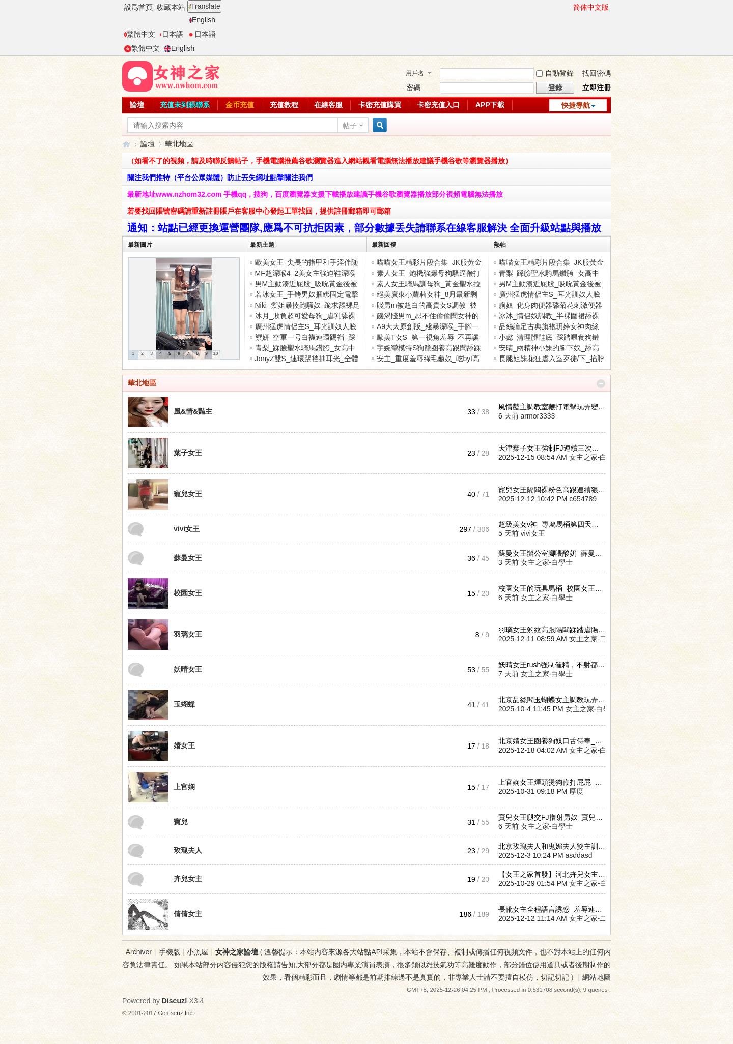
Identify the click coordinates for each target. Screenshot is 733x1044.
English (202, 20)
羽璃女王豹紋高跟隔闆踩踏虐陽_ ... (554, 629)
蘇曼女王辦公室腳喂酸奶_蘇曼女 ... (554, 553)
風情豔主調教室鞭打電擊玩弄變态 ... (555, 407)
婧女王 (184, 745)
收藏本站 (171, 7)
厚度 (576, 791)
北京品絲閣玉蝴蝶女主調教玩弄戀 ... (555, 700)
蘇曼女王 (188, 558)
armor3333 (538, 416)
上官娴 (184, 787)
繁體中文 (139, 34)
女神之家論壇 (126, 144)
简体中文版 (591, 7)
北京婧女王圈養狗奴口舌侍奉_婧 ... (554, 741)
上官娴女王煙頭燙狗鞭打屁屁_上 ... (554, 782)
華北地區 (142, 383)
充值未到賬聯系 (185, 105)
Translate (204, 6)
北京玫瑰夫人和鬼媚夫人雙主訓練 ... (555, 846)
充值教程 (284, 105)
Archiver (139, 952)
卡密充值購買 (379, 105)
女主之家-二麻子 (595, 639)
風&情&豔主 (193, 411)
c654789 (583, 499)
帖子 (350, 126)
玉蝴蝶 (184, 704)
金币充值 (239, 105)
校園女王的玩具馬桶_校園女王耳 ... (554, 588)
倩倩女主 (188, 914)
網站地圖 (596, 977)
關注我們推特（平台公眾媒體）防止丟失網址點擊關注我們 (220, 177)
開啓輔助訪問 (568, 7)
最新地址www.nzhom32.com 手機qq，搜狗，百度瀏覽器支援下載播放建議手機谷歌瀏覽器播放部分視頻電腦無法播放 (315, 194)
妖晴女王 (188, 669)
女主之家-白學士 (595, 457)
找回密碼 (596, 73)
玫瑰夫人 (188, 850)
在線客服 (328, 105)
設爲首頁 (138, 7)
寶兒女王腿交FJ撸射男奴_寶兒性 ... (554, 817)
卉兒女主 (188, 879)
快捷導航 (575, 105)
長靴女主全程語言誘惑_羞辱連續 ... (554, 909)
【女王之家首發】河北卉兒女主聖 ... (555, 874)
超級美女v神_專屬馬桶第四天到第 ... (555, 524)
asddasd (579, 855)
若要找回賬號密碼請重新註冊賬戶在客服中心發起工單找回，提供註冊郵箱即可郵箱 (259, 211)
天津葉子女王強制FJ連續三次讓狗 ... (556, 448)
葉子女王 (188, 453)
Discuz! (174, 1001)
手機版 (169, 952)
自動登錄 (555, 73)
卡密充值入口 (438, 105)
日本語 (171, 34)
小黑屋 (197, 952)
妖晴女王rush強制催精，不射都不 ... (555, 665)
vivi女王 (187, 529)
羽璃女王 (188, 634)
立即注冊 (596, 87)
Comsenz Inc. (176, 1012)
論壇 (137, 105)
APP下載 (489, 105)
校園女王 (188, 593)
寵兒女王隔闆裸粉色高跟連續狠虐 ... (555, 490)
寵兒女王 (188, 494)
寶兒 (181, 822)
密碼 (413, 87)
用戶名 (415, 73)
